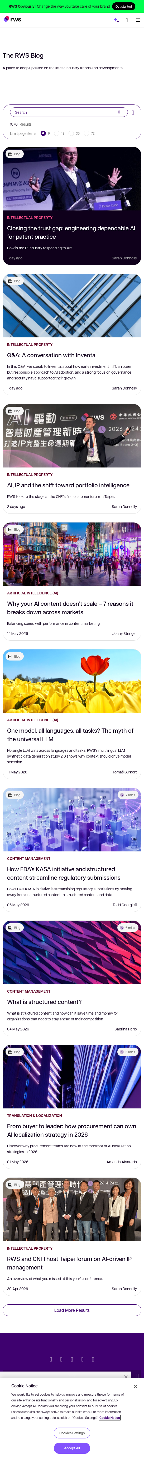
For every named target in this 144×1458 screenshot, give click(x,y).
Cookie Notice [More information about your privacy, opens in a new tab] (109, 1417)
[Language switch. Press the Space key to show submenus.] (126, 20)
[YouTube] (82, 1360)
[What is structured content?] (72, 952)
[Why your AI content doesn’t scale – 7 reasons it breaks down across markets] (72, 554)
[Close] (135, 1386)
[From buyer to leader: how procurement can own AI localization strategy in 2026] (72, 1076)
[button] (12, 19)
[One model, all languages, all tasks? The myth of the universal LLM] (72, 681)
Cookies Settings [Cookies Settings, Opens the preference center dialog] (72, 1433)
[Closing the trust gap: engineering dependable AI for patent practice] (72, 178)
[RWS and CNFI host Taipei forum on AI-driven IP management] (72, 1209)
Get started (124, 6)
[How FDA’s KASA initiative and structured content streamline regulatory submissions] (72, 819)
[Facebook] (72, 1360)
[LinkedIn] (61, 1360)
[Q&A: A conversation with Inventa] (72, 305)
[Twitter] (51, 1360)
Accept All (72, 1448)
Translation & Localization (34, 1115)
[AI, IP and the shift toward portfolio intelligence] (72, 435)
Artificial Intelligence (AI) (32, 592)
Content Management (28, 858)
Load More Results (72, 1310)
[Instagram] (93, 1360)
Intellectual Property (30, 217)
